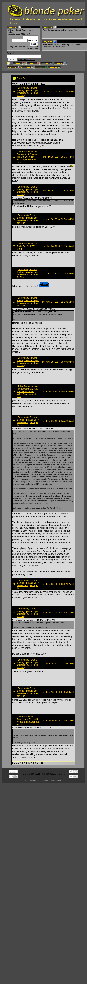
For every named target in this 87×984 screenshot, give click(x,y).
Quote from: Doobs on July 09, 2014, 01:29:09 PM (32, 198)
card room (42, 19)
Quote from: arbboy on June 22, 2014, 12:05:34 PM (32, 428)
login (29, 30)
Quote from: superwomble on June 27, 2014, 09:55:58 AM (36, 312)
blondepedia (28, 19)
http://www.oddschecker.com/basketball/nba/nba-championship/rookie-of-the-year (36, 144)
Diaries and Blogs (26, 719)
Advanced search (26, 59)
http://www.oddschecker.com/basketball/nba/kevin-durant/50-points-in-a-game (42, 489)
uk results (78, 19)
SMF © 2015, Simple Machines (53, 774)
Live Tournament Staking (27, 152)
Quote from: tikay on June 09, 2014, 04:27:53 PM (32, 728)
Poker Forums (25, 151)
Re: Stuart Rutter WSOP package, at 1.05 (26, 159)
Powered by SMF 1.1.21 (31, 774)
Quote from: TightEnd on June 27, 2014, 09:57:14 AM (33, 309)
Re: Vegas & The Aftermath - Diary (28, 722)
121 (43, 83)
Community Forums (27, 87)
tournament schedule (60, 19)
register (11, 32)
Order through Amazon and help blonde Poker (60, 30)
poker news (14, 19)
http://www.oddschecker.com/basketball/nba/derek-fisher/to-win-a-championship (43, 438)
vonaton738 (60, 46)
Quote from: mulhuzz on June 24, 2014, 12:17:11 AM (33, 620)
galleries (12, 23)
